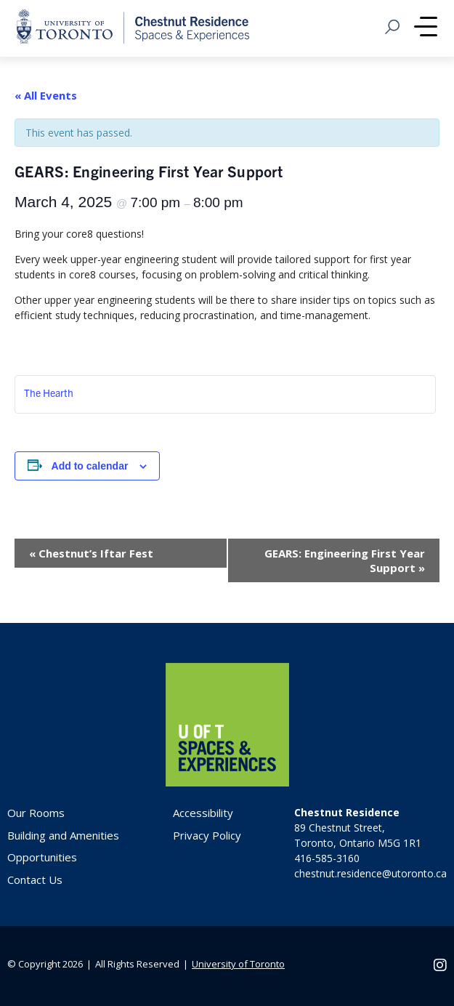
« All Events (46, 95)
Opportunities (42, 857)
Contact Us (34, 879)
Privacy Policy (207, 835)
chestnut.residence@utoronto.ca (370, 873)
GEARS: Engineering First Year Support (344, 560)
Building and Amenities (63, 835)
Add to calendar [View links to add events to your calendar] (90, 466)
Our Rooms (36, 812)
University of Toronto (238, 963)
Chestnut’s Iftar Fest (91, 553)
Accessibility (203, 812)
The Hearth (48, 392)
